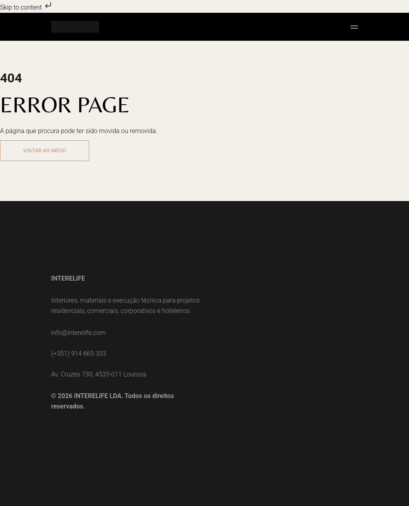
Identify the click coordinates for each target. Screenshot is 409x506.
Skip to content (26, 7)
